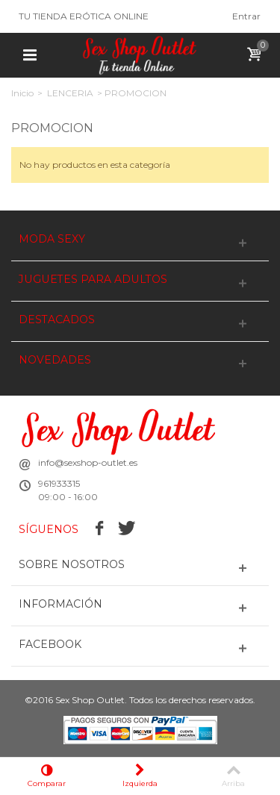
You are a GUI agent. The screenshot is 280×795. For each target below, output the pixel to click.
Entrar (246, 16)
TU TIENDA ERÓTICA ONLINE (84, 16)
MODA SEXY (52, 239)
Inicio (22, 93)
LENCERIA (70, 93)
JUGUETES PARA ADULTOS (93, 279)
